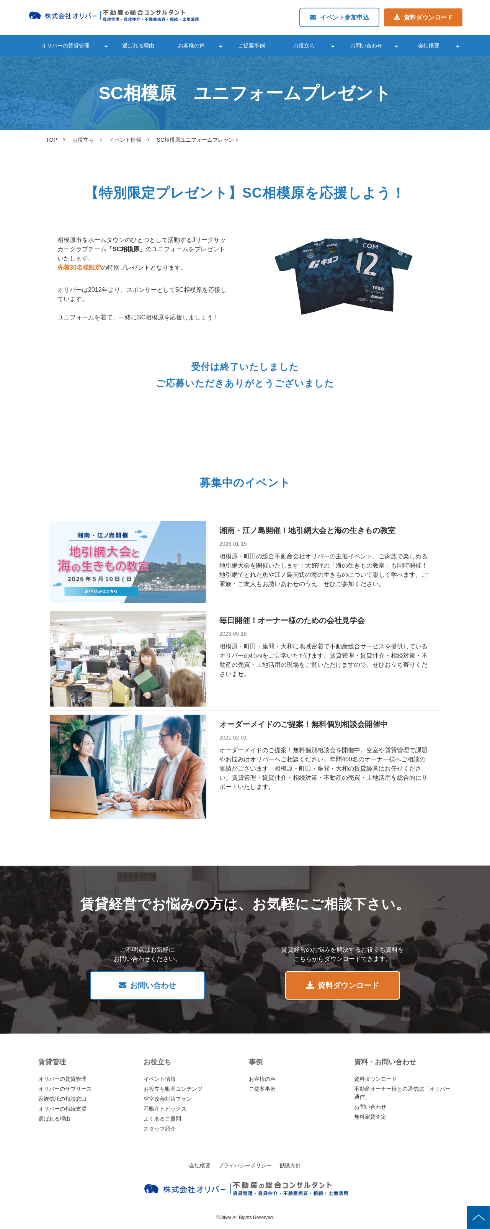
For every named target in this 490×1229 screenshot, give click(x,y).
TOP (51, 140)
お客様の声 (191, 46)
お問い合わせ (366, 46)
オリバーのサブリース (65, 1089)
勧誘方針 (290, 1165)
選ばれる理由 (138, 46)
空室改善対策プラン (168, 1099)
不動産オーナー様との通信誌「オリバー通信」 (402, 1093)
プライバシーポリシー (245, 1165)
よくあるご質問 (162, 1119)
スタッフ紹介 (160, 1129)
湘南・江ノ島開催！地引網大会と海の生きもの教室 (307, 530)
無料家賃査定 (370, 1117)
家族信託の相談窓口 (62, 1099)
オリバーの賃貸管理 (65, 46)
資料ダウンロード (428, 17)
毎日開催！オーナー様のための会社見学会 (292, 620)
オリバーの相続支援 (62, 1109)
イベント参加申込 (344, 17)
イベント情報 (125, 140)
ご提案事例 (251, 46)
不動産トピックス (165, 1109)
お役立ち (304, 46)
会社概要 (428, 46)
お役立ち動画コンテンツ (173, 1089)
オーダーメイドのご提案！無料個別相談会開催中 (303, 724)
